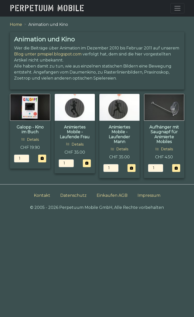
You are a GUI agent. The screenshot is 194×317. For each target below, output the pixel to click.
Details (30, 139)
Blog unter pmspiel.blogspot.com (48, 54)
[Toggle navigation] (177, 8)
